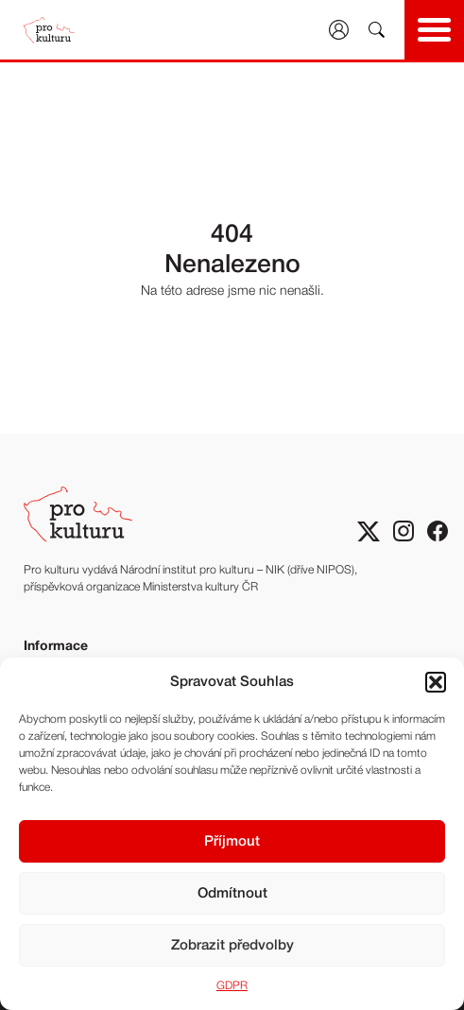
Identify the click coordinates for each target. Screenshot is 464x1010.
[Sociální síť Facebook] (437, 531)
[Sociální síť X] (368, 531)
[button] (435, 682)
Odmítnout (232, 893)
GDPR (232, 986)
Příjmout (232, 841)
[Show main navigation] (434, 30)
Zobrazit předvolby (232, 945)
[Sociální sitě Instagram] (403, 531)
